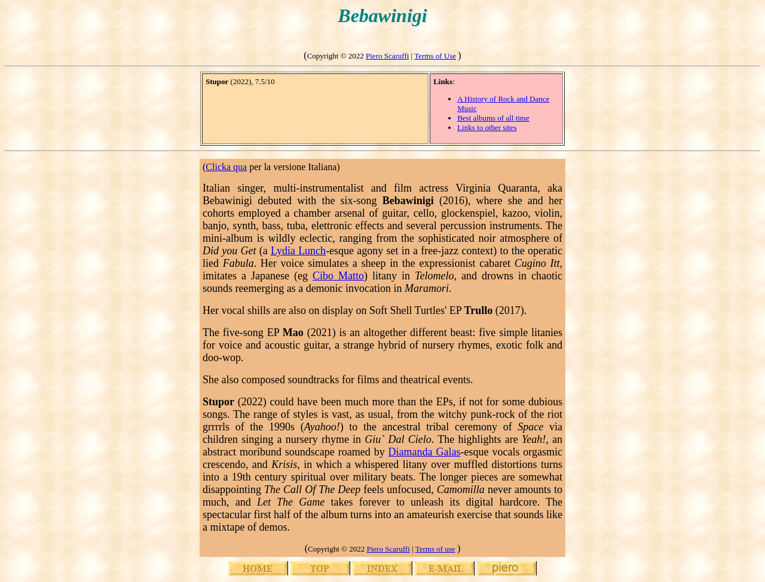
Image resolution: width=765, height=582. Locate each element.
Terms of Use (435, 55)
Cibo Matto (338, 276)
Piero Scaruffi (387, 55)
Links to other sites (486, 127)
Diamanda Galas (424, 452)
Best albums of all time (493, 117)
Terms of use (435, 548)
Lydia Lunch (298, 251)
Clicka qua (226, 167)
